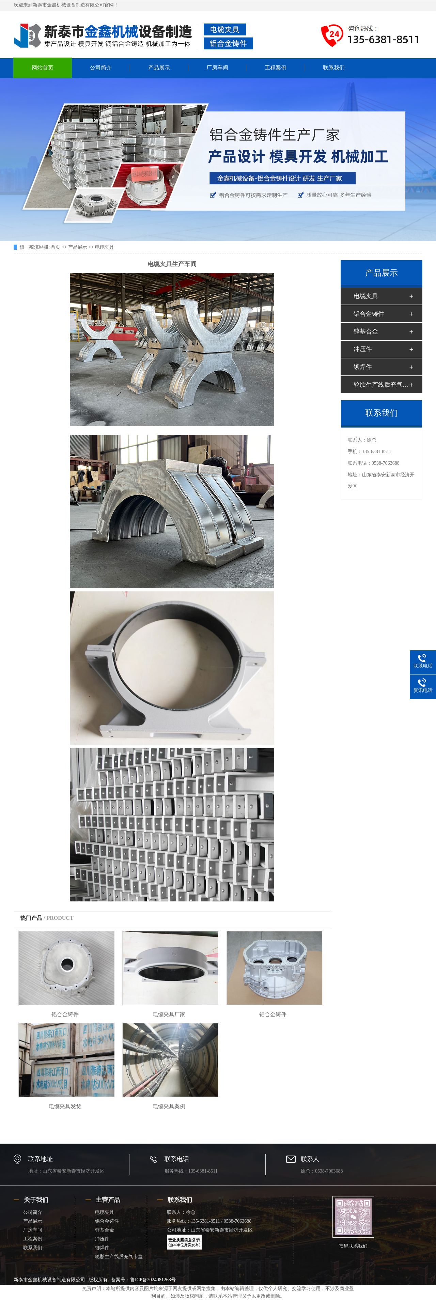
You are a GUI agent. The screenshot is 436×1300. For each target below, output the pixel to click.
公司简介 (101, 68)
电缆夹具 (104, 247)
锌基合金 (366, 331)
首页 (55, 247)
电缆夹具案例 (169, 1106)
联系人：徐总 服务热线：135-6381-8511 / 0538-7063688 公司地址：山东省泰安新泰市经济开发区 (210, 1221)
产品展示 (159, 68)
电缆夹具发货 (65, 1106)
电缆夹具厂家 (169, 1014)
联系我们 (334, 68)
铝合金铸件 (65, 1014)
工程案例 (275, 68)
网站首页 (42, 68)
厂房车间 (217, 68)
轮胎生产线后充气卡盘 (381, 384)
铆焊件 (363, 366)
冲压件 (363, 349)
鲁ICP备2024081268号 (153, 1279)
